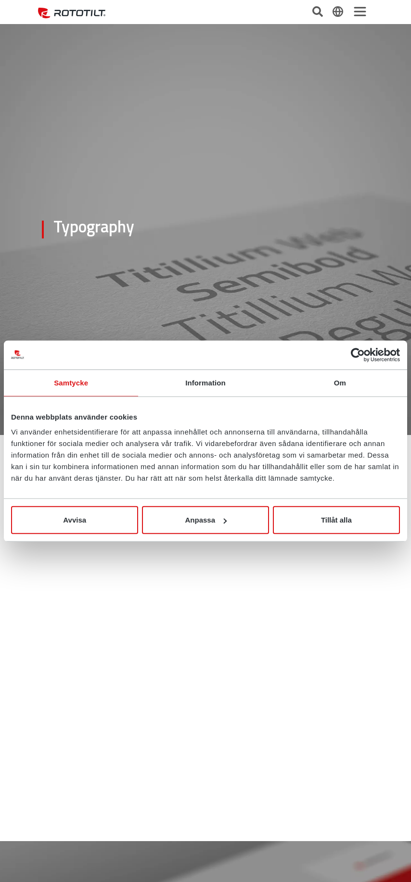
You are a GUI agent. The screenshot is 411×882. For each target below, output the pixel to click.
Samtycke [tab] (71, 382)
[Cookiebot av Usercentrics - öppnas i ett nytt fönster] (358, 354)
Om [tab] (340, 382)
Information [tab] (205, 382)
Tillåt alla (336, 520)
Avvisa (74, 520)
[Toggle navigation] (360, 11)
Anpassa (206, 520)
